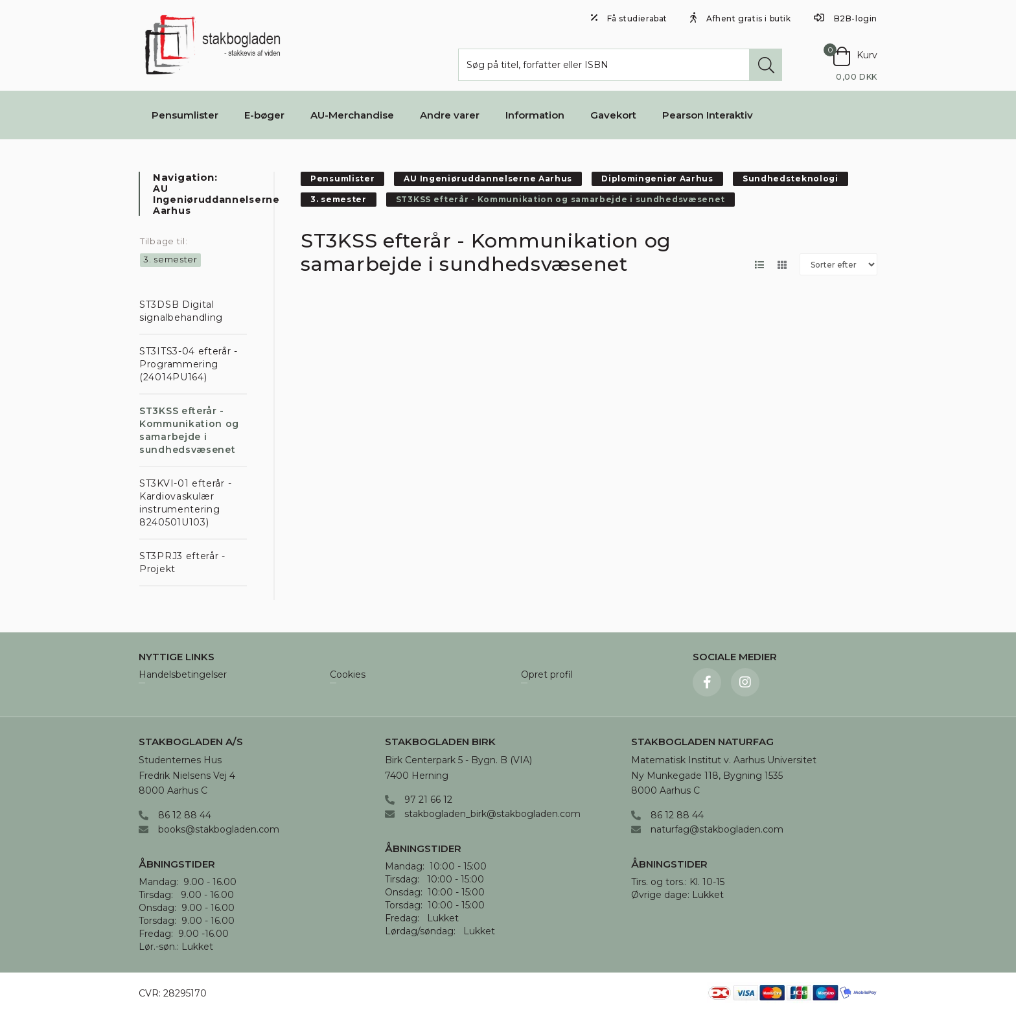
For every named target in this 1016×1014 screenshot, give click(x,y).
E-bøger (264, 115)
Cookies (347, 675)
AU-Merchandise (352, 115)
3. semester (170, 259)
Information (534, 115)
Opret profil (547, 675)
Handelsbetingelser (183, 675)
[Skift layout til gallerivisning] (781, 264)
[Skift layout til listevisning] (759, 264)
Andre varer (449, 115)
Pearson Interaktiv (707, 115)
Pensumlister (185, 115)
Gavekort (613, 115)
